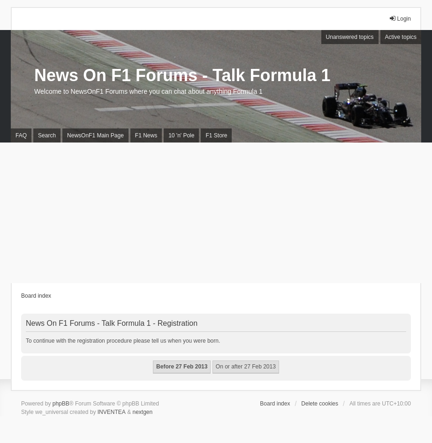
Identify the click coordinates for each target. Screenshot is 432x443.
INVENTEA (112, 412)
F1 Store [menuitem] (216, 135)
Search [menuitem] (47, 135)
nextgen (142, 412)
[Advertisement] (216, 212)
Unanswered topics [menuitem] (350, 37)
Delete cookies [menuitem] (319, 403)
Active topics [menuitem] (401, 37)
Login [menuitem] (400, 18)
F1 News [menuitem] (146, 135)
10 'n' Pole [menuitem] (181, 135)
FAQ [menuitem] (21, 135)
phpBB (61, 403)
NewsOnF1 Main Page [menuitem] (95, 135)
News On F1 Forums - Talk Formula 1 (182, 75)
